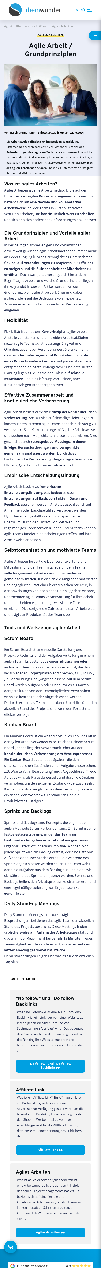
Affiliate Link (50, 1150)
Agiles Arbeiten (50, 1232)
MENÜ (83, 10)
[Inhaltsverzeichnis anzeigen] (95, 35)
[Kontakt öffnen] (10, 1247)
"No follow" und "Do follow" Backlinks (51, 1065)
